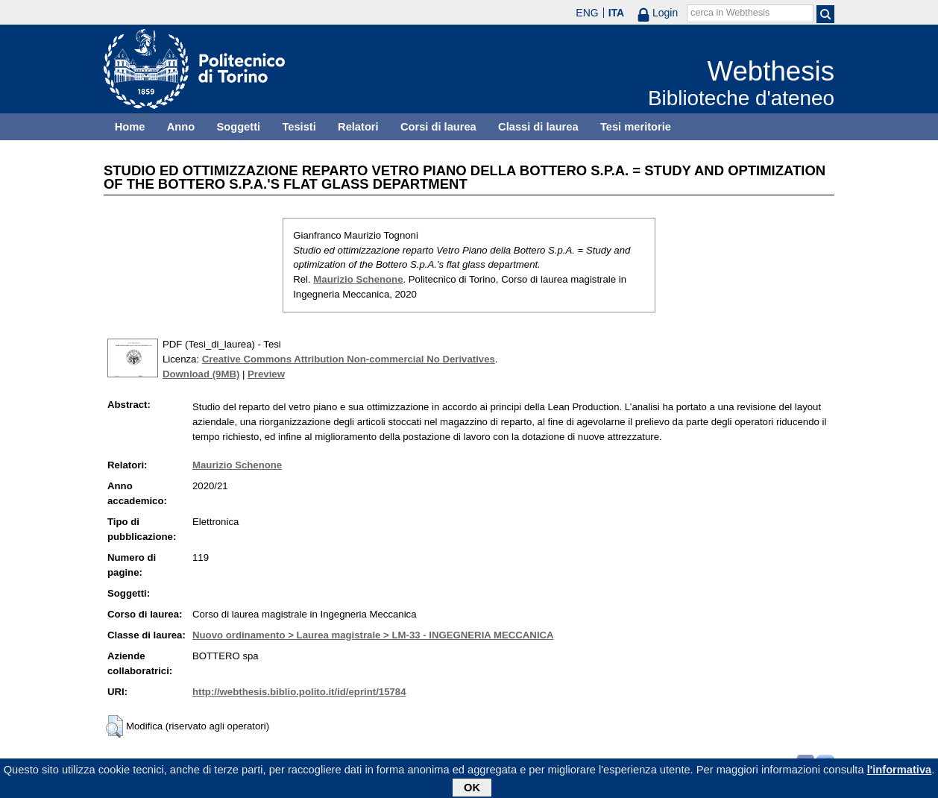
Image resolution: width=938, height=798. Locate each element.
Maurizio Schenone (358, 279)
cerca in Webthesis (729, 12)
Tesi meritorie (635, 127)
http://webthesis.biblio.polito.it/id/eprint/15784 (299, 691)
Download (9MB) (201, 374)
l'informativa (899, 772)
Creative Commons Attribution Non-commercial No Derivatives (348, 359)
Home (130, 127)
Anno (181, 127)
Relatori (358, 127)
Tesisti (298, 127)
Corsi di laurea (438, 127)
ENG (587, 12)
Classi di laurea (538, 127)
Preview (266, 374)
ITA (616, 12)
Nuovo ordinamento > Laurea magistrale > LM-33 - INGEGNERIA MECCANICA (373, 635)
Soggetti (238, 127)
